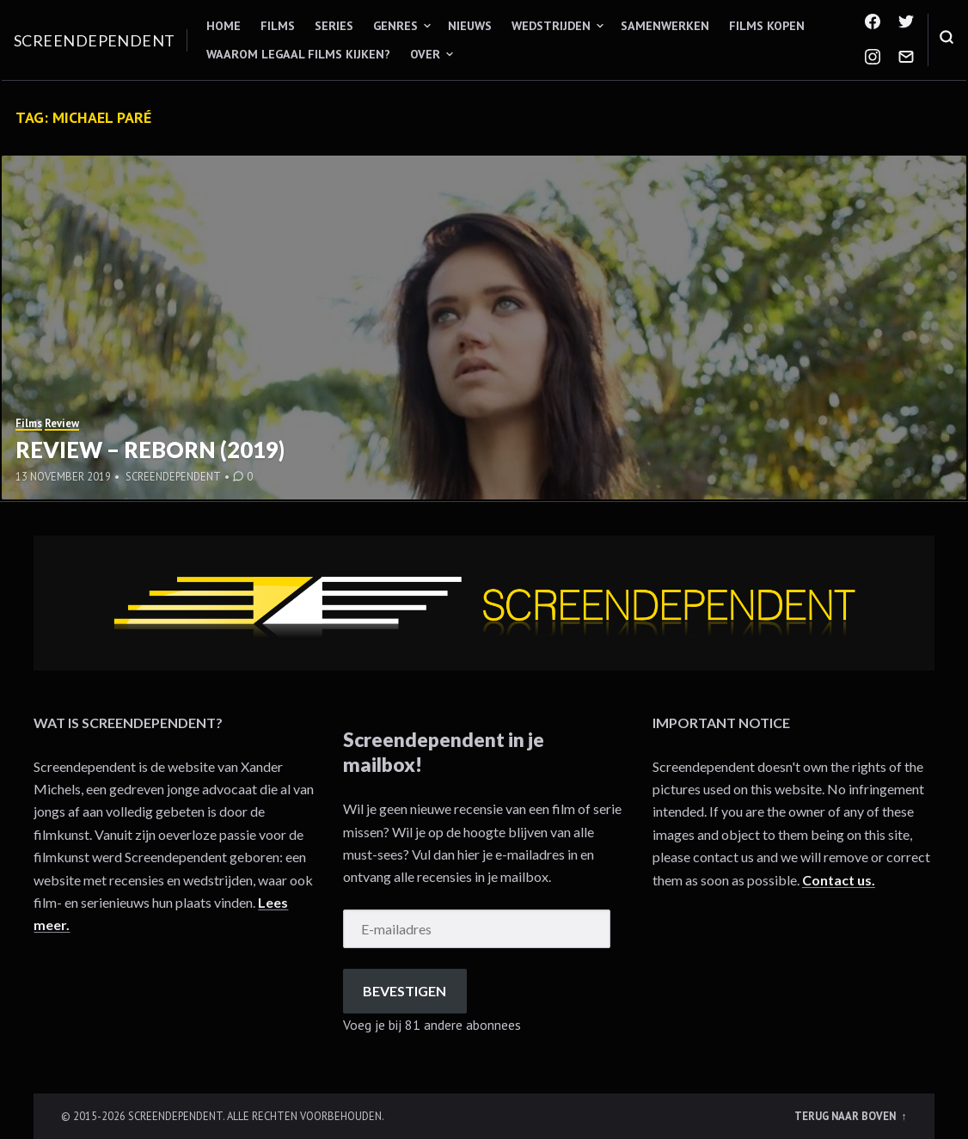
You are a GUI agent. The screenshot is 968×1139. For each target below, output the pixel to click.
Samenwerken (665, 26)
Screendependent (94, 40)
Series (334, 26)
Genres (395, 26)
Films (277, 26)
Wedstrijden (551, 26)
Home (223, 26)
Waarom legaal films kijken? (298, 54)
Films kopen (767, 26)
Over (425, 54)
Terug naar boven (846, 1116)
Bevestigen (404, 991)
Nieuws (470, 26)
